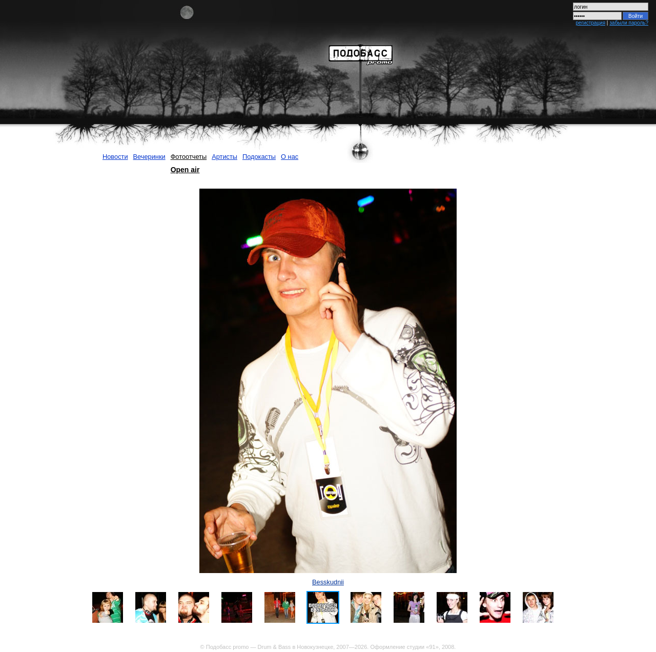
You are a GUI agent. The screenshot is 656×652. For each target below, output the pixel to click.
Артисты (224, 156)
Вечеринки (149, 156)
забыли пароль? (628, 23)
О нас (289, 156)
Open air (185, 170)
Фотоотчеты (189, 156)
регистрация (590, 23)
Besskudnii (328, 582)
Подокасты (259, 156)
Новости (115, 156)
